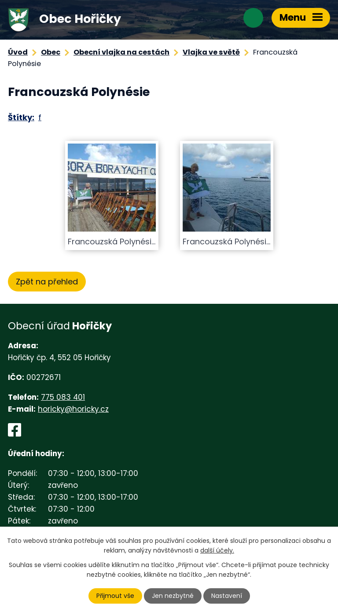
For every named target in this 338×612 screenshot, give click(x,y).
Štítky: (21, 117)
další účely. (217, 550)
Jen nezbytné (173, 595)
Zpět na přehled (47, 281)
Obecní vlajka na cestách (121, 52)
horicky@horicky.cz (73, 409)
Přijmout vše (115, 595)
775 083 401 (63, 397)
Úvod (18, 52)
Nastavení (226, 595)
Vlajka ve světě (211, 52)
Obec (50, 52)
